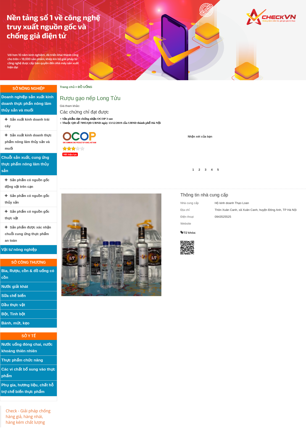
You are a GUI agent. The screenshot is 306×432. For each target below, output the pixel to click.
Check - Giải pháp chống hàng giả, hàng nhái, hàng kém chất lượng (28, 416)
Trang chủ (67, 87)
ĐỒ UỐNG (85, 87)
